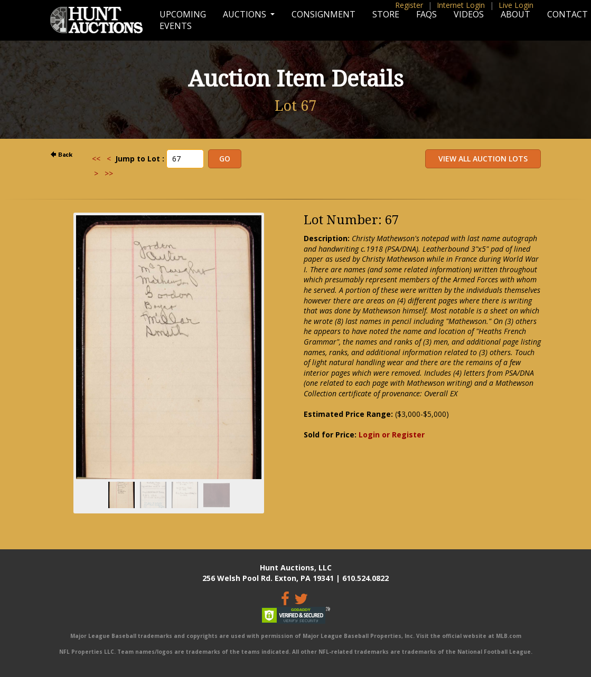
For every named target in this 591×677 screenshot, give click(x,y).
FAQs (426, 14)
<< (96, 159)
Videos (469, 14)
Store (385, 14)
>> (109, 173)
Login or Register (392, 435)
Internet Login (461, 5)
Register (409, 5)
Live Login (516, 5)
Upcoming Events (183, 20)
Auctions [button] (245, 14)
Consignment (323, 14)
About (515, 14)
